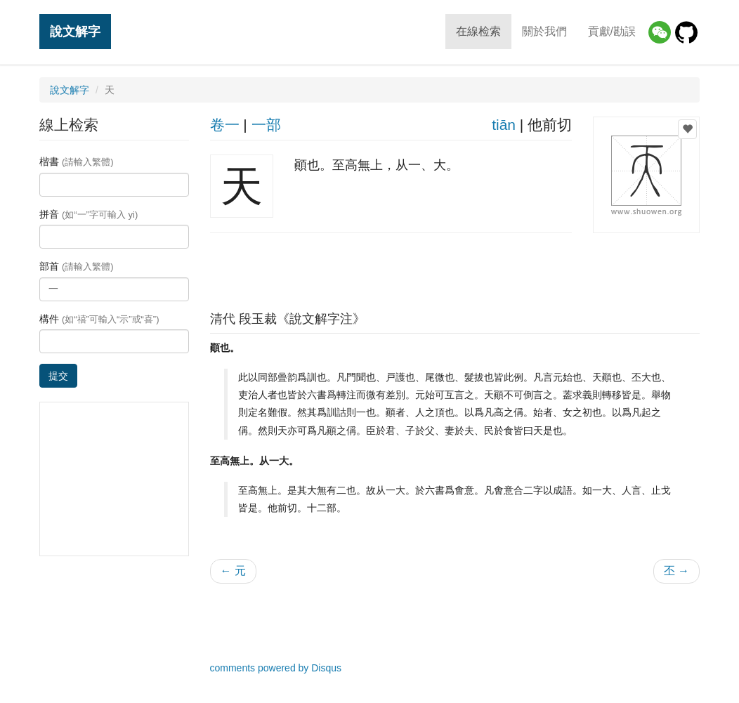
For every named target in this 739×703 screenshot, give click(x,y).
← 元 (233, 571)
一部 (266, 125)
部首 (76, 266)
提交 (58, 375)
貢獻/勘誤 (612, 31)
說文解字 (75, 31)
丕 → (676, 571)
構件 (99, 318)
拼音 (88, 214)
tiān (504, 125)
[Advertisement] (454, 268)
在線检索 (478, 31)
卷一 (225, 125)
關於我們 (544, 31)
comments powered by (276, 668)
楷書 (76, 161)
